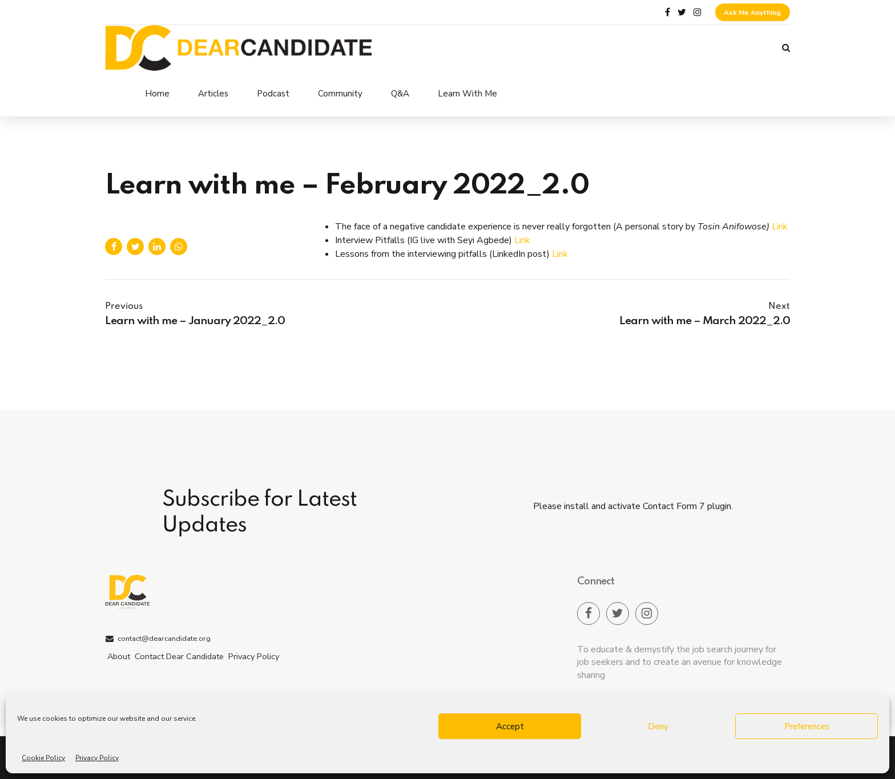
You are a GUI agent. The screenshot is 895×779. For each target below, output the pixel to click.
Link (780, 226)
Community (340, 93)
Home (157, 93)
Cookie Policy (43, 757)
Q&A (400, 93)
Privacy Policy (97, 757)
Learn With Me (467, 93)
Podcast (273, 93)
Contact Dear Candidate (179, 656)
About (118, 656)
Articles (213, 93)
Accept (510, 726)
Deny (658, 726)
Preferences (806, 726)
